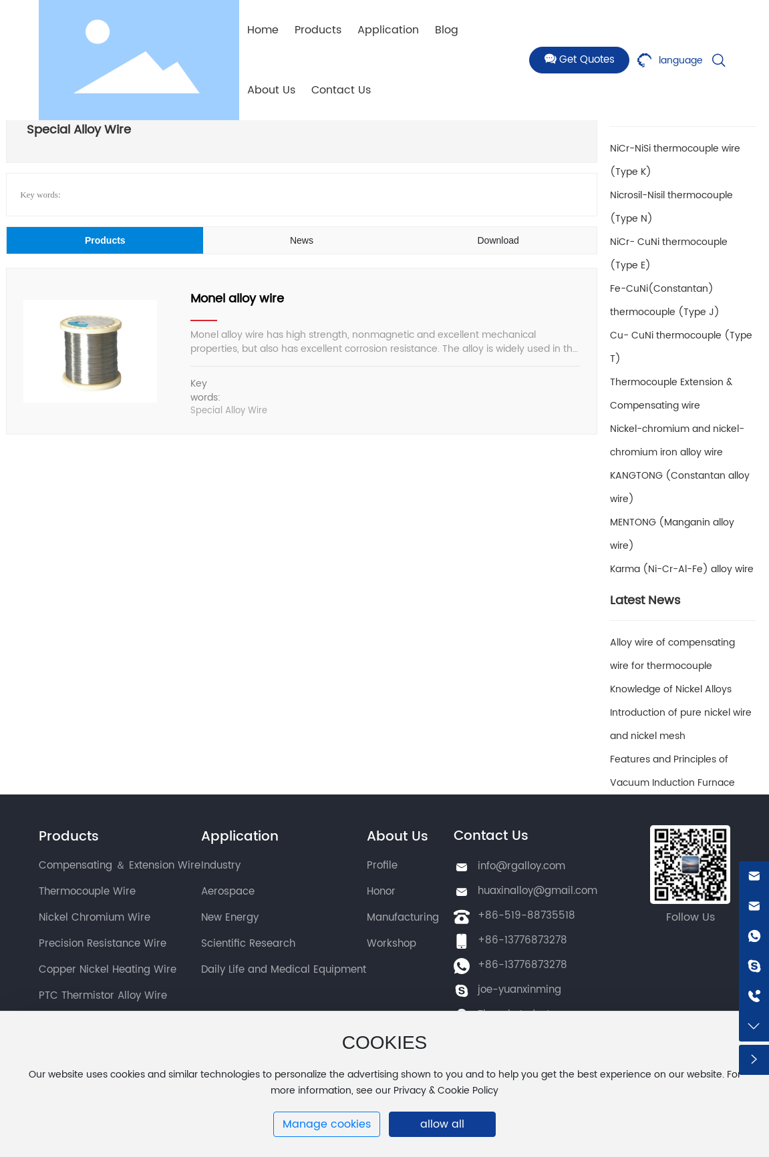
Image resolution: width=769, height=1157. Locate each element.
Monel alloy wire (237, 298)
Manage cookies (327, 1124)
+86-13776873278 (522, 940)
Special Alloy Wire (228, 411)
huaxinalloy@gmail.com (537, 891)
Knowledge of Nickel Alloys (671, 689)
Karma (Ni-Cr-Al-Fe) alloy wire (682, 569)
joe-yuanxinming (519, 989)
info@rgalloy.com (521, 866)
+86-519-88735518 (526, 915)
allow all (442, 1124)
